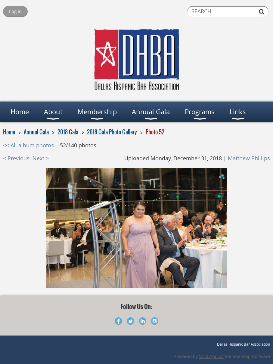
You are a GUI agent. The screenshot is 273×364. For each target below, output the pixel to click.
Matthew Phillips (249, 158)
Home (9, 132)
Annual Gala (36, 132)
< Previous (16, 158)
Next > (41, 158)
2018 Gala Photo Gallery (112, 132)
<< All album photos (28, 145)
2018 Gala (67, 132)
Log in (15, 11)
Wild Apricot (211, 356)
